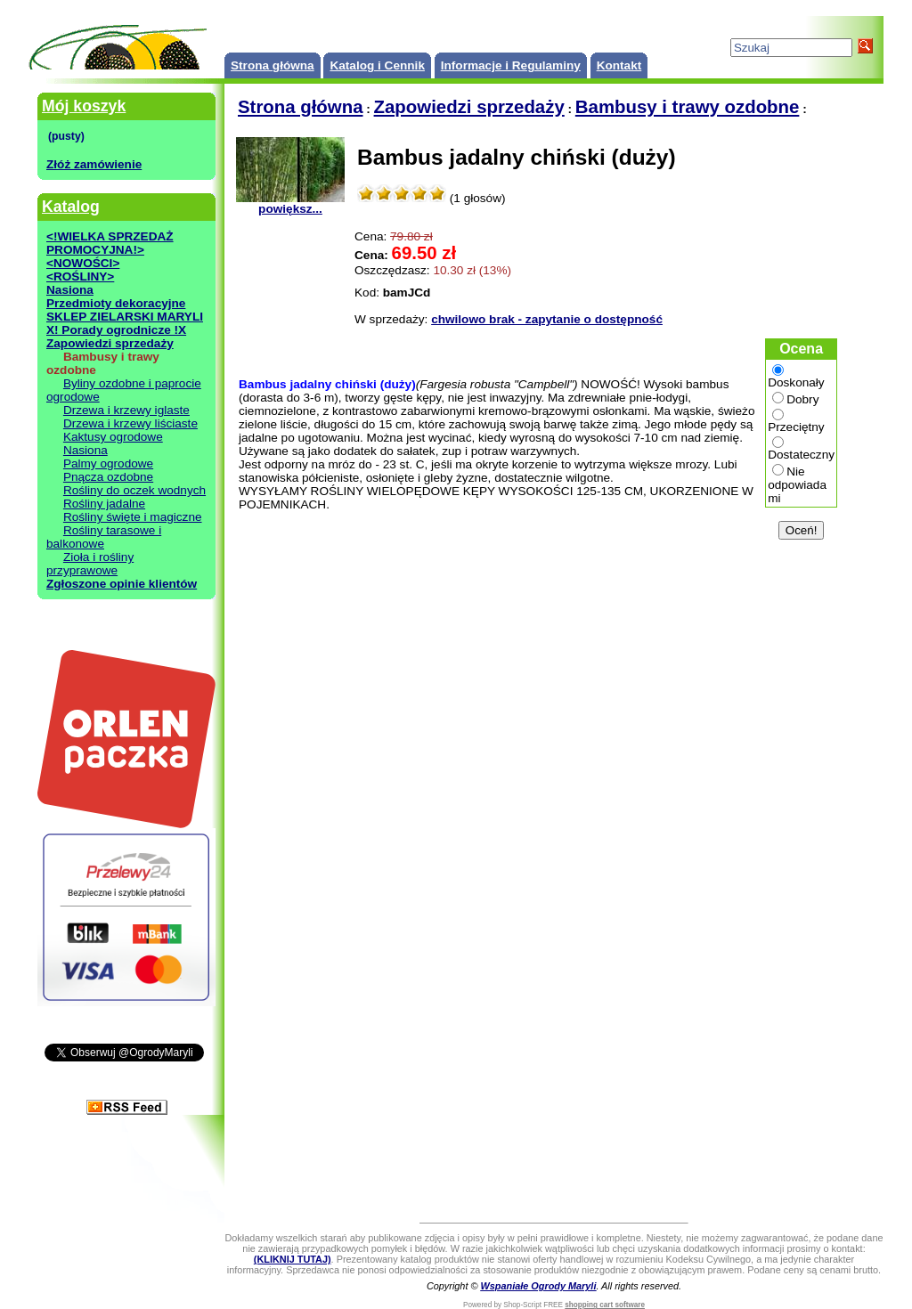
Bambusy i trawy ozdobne (687, 107)
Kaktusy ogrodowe (113, 436)
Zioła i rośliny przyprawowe (90, 563)
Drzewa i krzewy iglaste (126, 410)
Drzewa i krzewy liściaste (130, 423)
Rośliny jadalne (104, 503)
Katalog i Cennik (377, 65)
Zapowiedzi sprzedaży (110, 343)
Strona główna (272, 65)
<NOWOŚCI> (82, 263)
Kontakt (619, 65)
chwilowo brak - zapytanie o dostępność (547, 319)
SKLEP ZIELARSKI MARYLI (124, 316)
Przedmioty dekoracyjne (115, 303)
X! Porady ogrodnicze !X (116, 330)
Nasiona (70, 290)
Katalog (71, 206)
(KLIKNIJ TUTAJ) (292, 1259)
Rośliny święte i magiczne (132, 517)
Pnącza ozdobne (108, 477)
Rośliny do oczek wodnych (134, 490)
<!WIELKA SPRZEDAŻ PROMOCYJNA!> (110, 243)
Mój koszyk (84, 106)
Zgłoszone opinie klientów (121, 583)
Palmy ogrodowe (108, 463)
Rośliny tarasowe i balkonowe (103, 537)
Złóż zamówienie (94, 164)
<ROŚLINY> (80, 276)
